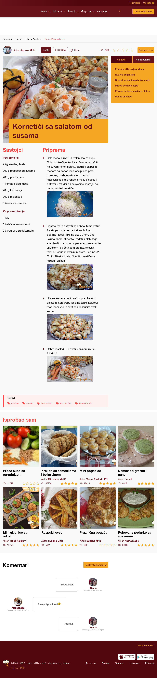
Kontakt (66, 663)
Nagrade (102, 11)
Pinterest (149, 663)
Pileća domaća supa (126, 85)
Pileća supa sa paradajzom (21, 455)
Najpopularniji (143, 59)
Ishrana (57, 11)
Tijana (93, 588)
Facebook (91, 663)
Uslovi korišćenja (43, 663)
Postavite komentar (96, 565)
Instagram (134, 663)
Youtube (119, 663)
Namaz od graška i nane (136, 455)
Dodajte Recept (143, 11)
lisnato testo (85, 403)
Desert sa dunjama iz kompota (132, 80)
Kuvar (43, 11)
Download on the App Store (126, 657)
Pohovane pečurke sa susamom (136, 516)
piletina (14, 403)
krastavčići (65, 403)
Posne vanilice (123, 96)
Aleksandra (18, 607)
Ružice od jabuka (125, 74)
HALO (22, 668)
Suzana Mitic (27, 50)
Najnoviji (121, 59)
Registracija (134, 3)
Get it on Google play (145, 657)
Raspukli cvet (59, 516)
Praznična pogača (98, 516)
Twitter (105, 663)
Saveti (71, 11)
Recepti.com (19, 10)
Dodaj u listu (146, 50)
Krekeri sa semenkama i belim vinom (59, 455)
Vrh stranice (145, 645)
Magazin (86, 11)
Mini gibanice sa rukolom (21, 516)
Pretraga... (125, 12)
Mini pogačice (98, 455)
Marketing (56, 663)
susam (29, 403)
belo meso (46, 403)
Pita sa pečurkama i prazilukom (132, 91)
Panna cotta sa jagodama (130, 69)
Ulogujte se (148, 3)
